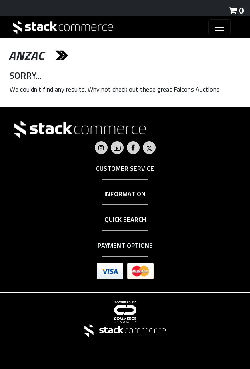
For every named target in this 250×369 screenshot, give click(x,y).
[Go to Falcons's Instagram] (101, 147)
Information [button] (125, 194)
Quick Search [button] (125, 219)
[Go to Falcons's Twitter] (149, 147)
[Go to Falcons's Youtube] (117, 147)
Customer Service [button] (125, 168)
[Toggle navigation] (219, 27)
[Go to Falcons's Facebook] (133, 147)
